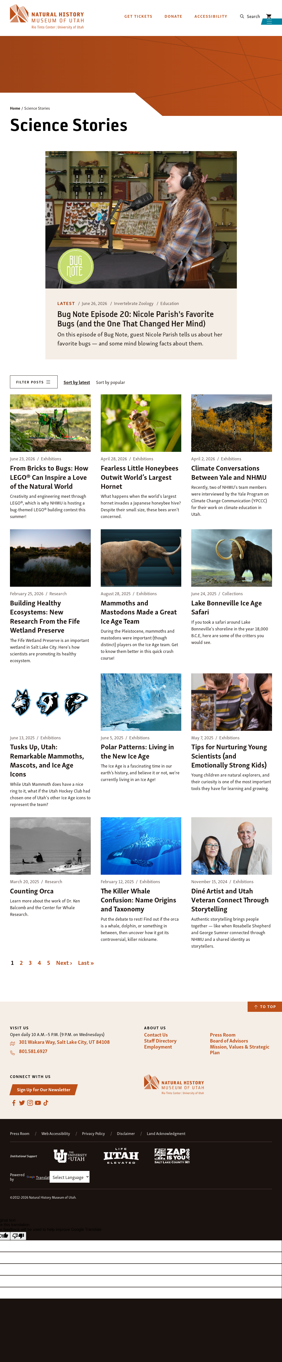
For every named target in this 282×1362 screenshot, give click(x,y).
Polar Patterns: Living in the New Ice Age (137, 751)
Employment (158, 1047)
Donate (174, 11)
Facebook (14, 1103)
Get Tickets (138, 11)
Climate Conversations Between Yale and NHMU (229, 472)
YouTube (38, 1103)
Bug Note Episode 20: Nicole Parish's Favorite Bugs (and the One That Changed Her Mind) (135, 319)
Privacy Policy (93, 1133)
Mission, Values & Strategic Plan (239, 1049)
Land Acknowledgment (166, 1133)
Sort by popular (110, 382)
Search (253, 11)
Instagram (30, 1103)
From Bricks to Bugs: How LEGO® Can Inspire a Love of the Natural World (49, 476)
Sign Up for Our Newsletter (43, 1089)
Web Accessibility (55, 1133)
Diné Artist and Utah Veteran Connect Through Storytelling (230, 899)
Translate (39, 1177)
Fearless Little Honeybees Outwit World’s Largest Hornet (140, 476)
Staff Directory (160, 1041)
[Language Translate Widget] (69, 1177)
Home (15, 108)
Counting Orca (32, 890)
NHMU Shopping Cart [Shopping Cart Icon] (269, 12)
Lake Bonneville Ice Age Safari (226, 607)
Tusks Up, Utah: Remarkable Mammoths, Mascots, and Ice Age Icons (47, 760)
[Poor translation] (18, 1236)
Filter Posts (30, 382)
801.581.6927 (33, 1051)
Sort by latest (77, 382)
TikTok (46, 1103)
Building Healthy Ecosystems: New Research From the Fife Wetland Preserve (45, 616)
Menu (252, 25)
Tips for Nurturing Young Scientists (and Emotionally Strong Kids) (229, 755)
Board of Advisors (229, 1041)
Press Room (223, 1035)
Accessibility (210, 11)
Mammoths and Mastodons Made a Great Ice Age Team (139, 611)
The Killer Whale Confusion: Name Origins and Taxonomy (138, 899)
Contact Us (156, 1035)
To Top (268, 1006)
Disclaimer (126, 1133)
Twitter (22, 1103)
